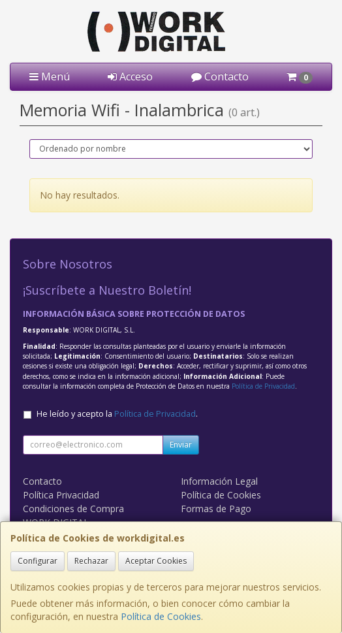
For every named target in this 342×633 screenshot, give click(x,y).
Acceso (130, 76)
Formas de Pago (216, 508)
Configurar (37, 560)
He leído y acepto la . (117, 413)
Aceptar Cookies (156, 560)
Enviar (181, 444)
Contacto (220, 76)
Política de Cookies (161, 616)
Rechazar (91, 560)
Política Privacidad (61, 495)
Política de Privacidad (263, 386)
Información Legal (219, 481)
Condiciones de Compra (73, 508)
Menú (49, 76)
